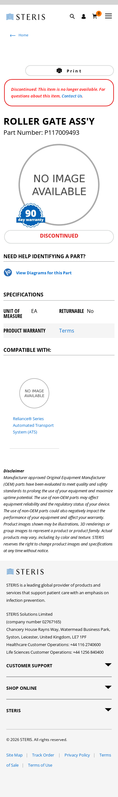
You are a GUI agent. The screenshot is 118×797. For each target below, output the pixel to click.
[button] (75, 23)
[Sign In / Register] (83, 16)
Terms (66, 330)
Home (23, 35)
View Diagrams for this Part (44, 273)
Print (73, 71)
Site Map (14, 755)
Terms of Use (40, 765)
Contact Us (72, 96)
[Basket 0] (95, 16)
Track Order (43, 755)
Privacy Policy (77, 755)
